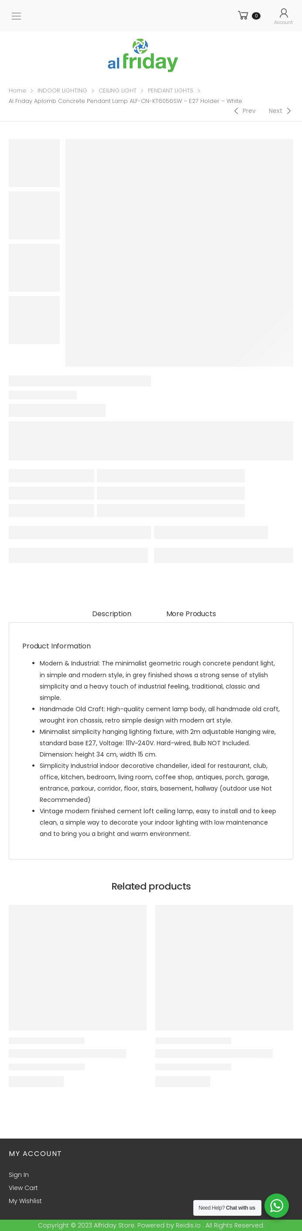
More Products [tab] (191, 614)
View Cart (23, 1187)
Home (17, 90)
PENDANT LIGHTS (170, 90)
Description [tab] (111, 614)
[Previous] (244, 110)
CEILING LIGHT (118, 90)
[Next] (281, 110)
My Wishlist (25, 1201)
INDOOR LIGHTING (62, 90)
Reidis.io (188, 1225)
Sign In (19, 1174)
